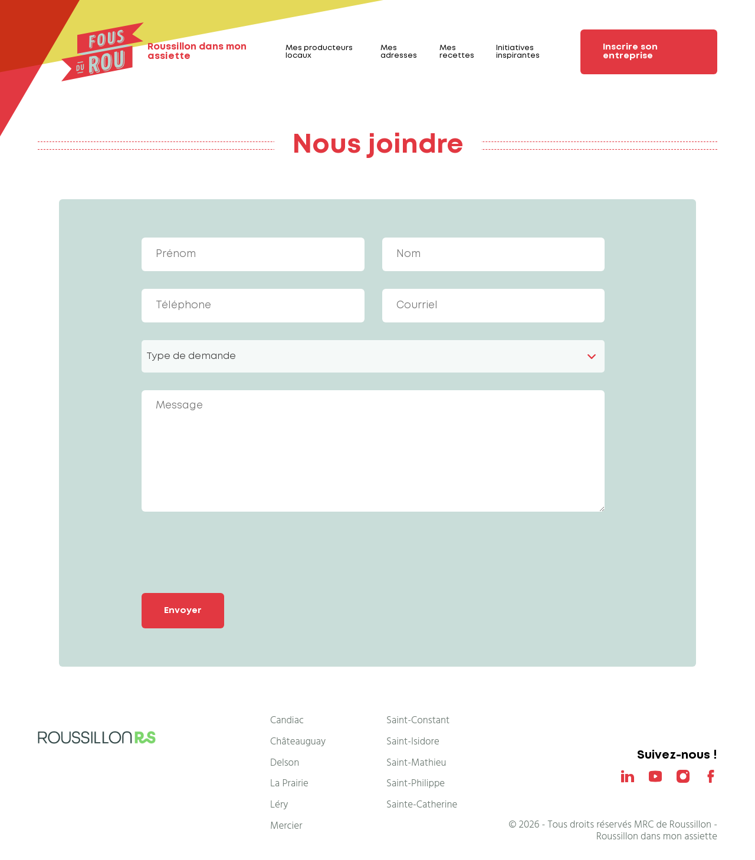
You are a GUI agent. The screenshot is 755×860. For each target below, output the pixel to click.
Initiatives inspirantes (518, 52)
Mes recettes (456, 52)
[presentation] (231, 552)
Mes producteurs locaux (319, 52)
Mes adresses (398, 52)
